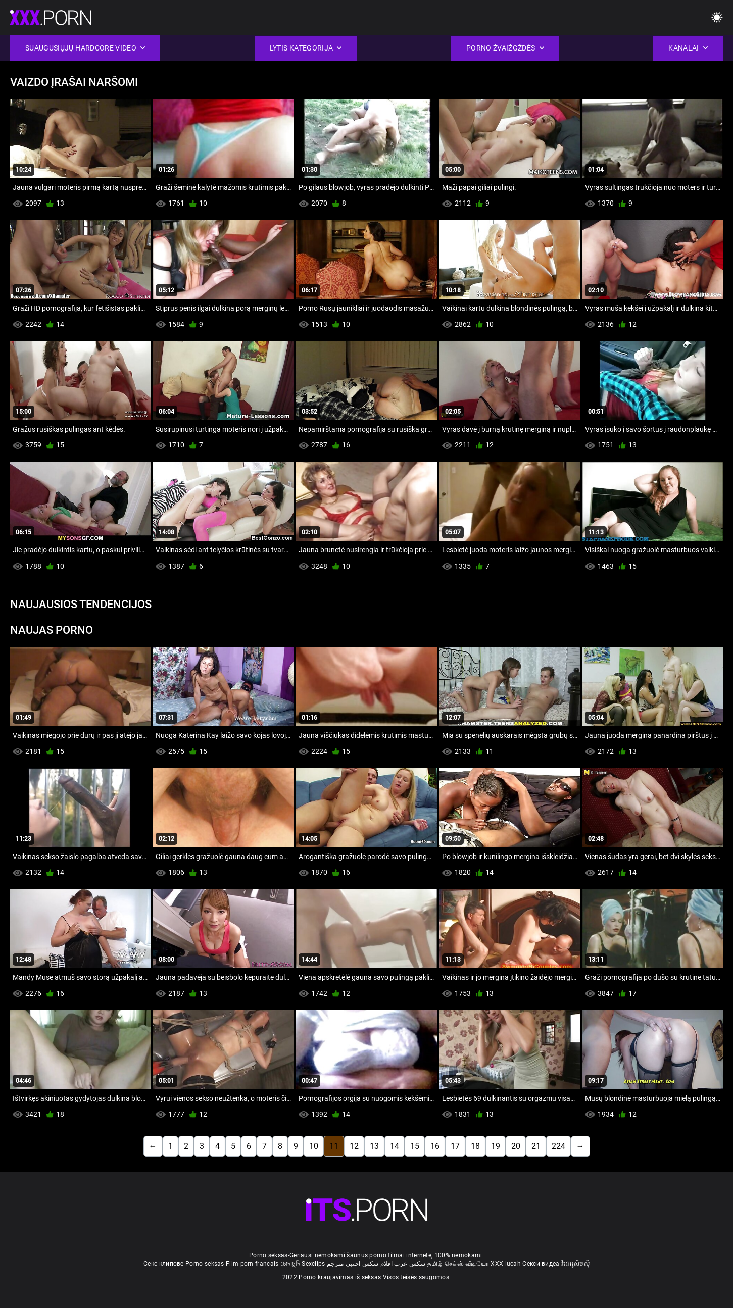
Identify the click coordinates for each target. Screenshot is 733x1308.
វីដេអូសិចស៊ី (575, 1263)
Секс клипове (163, 1263)
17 (455, 1146)
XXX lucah (506, 1263)
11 (333, 1146)
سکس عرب (409, 1263)
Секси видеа (540, 1263)
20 (515, 1146)
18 (475, 1146)
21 (536, 1146)
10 (313, 1146)
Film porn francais (252, 1263)
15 (414, 1146)
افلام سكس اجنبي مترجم (360, 1263)
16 (434, 1146)
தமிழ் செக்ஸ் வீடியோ (458, 1263)
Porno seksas (204, 1263)
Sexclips (313, 1263)
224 (558, 1146)
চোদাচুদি (290, 1263)
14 (394, 1146)
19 (495, 1146)
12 (354, 1146)
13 (374, 1146)
